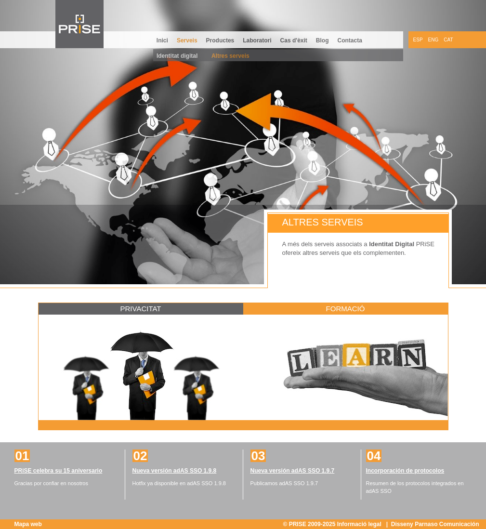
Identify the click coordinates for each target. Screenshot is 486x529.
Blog (322, 40)
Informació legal (360, 524)
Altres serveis (230, 56)
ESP (418, 39)
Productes (220, 40)
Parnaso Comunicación (447, 524)
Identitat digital (177, 56)
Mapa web (28, 524)
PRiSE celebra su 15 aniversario (58, 470)
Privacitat (140, 308)
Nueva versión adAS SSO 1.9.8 (174, 470)
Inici (162, 40)
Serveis (187, 40)
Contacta (350, 40)
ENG (433, 39)
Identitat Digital (391, 244)
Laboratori (257, 40)
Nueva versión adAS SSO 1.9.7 (292, 470)
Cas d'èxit (293, 40)
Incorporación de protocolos (405, 470)
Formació (345, 308)
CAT (448, 39)
